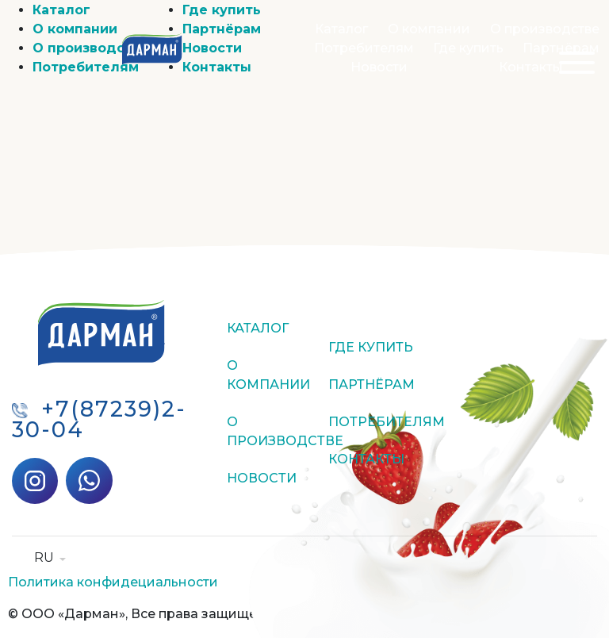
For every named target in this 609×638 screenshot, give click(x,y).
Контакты (531, 67)
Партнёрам (561, 48)
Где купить (468, 48)
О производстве (544, 29)
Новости (379, 67)
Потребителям (364, 48)
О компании (429, 29)
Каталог (341, 29)
